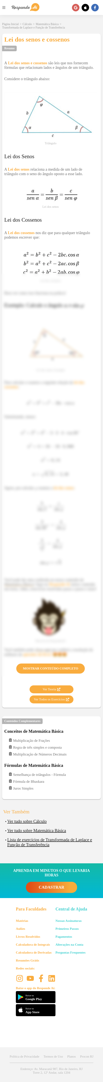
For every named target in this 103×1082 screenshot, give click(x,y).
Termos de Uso (53, 1056)
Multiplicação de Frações (29, 740)
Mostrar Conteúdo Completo (50, 668)
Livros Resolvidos (28, 936)
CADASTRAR (51, 887)
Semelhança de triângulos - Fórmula (37, 774)
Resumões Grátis (27, 960)
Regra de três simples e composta (35, 747)
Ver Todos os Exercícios (51, 699)
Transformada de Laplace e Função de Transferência (33, 27)
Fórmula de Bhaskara (26, 781)
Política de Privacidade (24, 1056)
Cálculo (27, 24)
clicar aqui (43, 650)
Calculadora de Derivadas (34, 952)
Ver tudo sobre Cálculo (27, 821)
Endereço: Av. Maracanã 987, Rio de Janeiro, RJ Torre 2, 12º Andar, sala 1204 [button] (51, 1070)
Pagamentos (63, 936)
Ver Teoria (51, 689)
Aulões (20, 928)
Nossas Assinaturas (68, 920)
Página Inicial (10, 24)
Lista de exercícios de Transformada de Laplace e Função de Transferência (49, 842)
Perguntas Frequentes (70, 952)
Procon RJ (86, 1056)
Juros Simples (21, 788)
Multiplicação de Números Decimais (38, 754)
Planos (71, 1056)
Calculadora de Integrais (33, 944)
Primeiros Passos (67, 928)
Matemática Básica (47, 24)
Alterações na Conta (69, 944)
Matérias (22, 920)
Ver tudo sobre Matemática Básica (36, 830)
